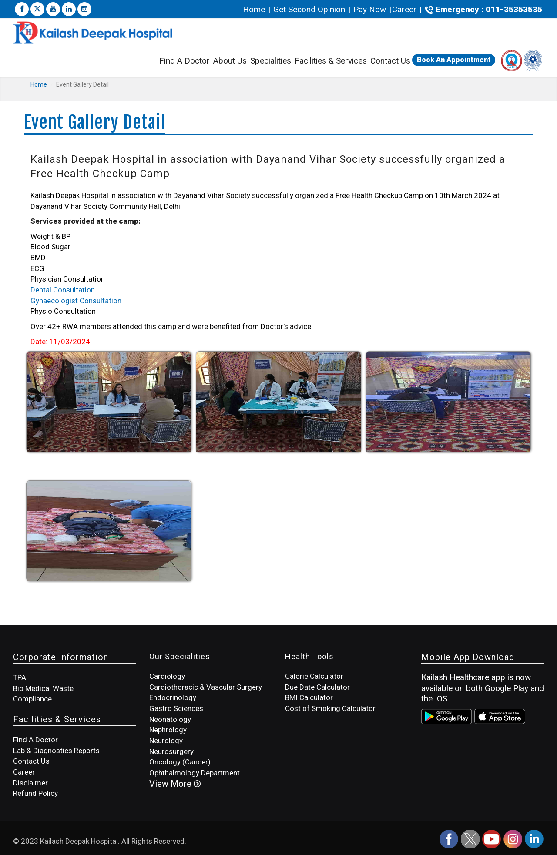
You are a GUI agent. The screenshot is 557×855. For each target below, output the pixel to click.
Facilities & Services (331, 62)
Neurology (166, 740)
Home (255, 9)
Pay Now (369, 9)
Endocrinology (172, 697)
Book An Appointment (454, 60)
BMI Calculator (309, 697)
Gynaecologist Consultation (75, 300)
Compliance (32, 698)
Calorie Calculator (314, 676)
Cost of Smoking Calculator (330, 708)
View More (175, 783)
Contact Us (390, 61)
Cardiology (167, 676)
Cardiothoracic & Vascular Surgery (205, 687)
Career (404, 9)
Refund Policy (35, 793)
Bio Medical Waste (43, 688)
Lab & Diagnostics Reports (56, 750)
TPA (19, 677)
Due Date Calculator (317, 687)
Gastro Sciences (176, 708)
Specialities (270, 61)
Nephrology (168, 729)
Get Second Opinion (309, 9)
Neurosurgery (171, 751)
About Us (230, 61)
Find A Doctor (184, 61)
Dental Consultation (62, 289)
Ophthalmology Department (194, 772)
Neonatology (170, 719)
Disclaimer (30, 782)
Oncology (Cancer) (180, 762)
